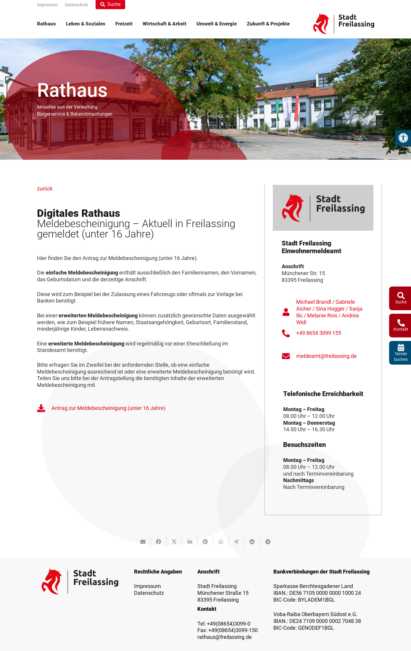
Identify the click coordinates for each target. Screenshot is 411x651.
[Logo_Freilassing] (343, 23)
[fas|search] (401, 295)
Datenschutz (149, 593)
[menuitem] (49, 23)
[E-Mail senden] (143, 542)
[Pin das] (205, 542)
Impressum (147, 586)
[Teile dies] (159, 542)
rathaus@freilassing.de (224, 637)
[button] (403, 138)
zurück (45, 189)
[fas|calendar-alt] (401, 347)
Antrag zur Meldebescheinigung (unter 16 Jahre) (108, 408)
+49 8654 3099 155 (318, 333)
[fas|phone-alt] (401, 323)
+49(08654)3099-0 (228, 624)
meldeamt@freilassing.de (326, 356)
